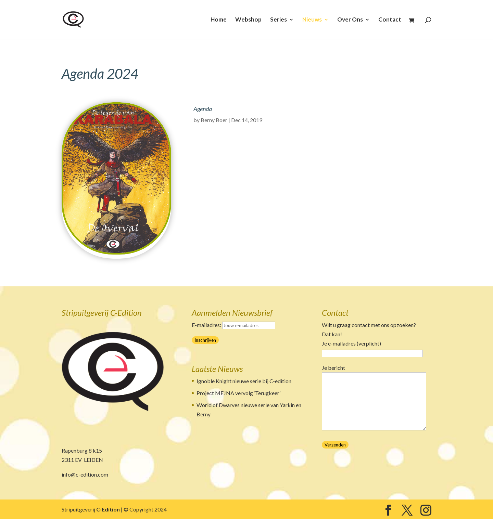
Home (219, 20)
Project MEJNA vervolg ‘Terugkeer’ (238, 393)
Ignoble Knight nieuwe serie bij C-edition (244, 381)
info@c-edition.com (85, 474)
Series (278, 20)
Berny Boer (214, 120)
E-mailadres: (233, 325)
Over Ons (350, 20)
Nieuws (312, 20)
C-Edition (108, 509)
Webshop (248, 20)
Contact (389, 20)
